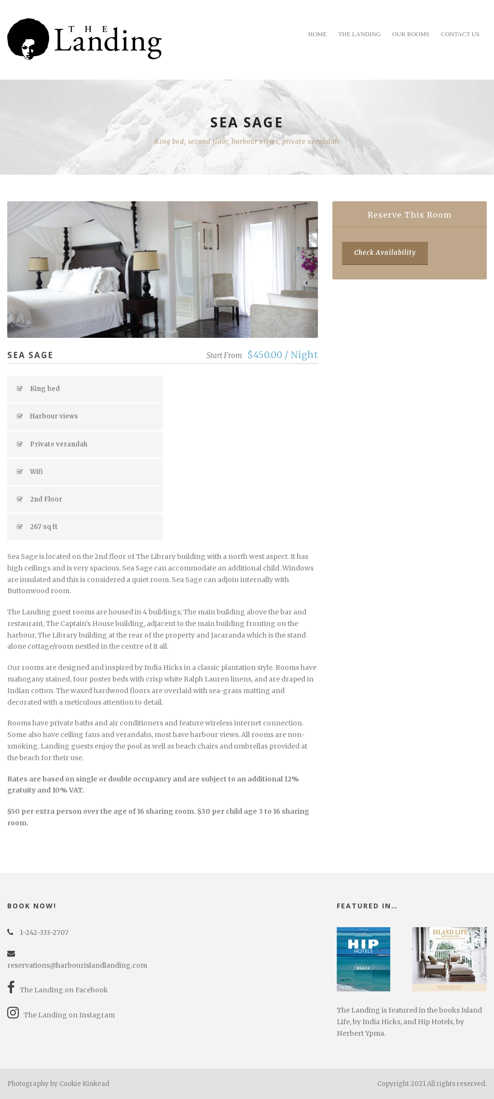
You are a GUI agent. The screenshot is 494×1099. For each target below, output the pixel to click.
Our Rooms (410, 34)
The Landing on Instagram (61, 1015)
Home (317, 34)
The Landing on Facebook (57, 990)
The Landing (359, 34)
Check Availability (385, 253)
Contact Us (460, 34)
